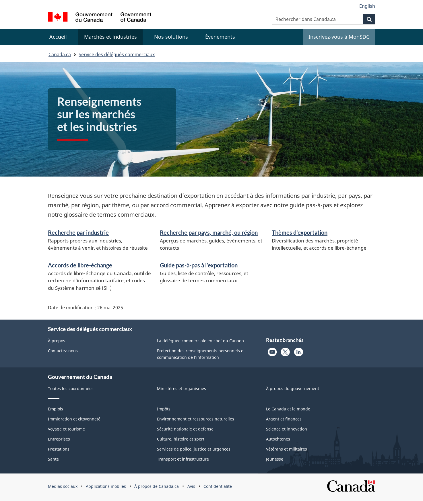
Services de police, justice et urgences (193, 449)
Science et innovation (286, 429)
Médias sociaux (62, 486)
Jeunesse (274, 459)
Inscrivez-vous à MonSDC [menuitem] (338, 36)
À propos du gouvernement (292, 388)
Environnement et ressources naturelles (195, 419)
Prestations (58, 449)
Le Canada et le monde (288, 409)
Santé (53, 459)
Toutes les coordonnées (71, 388)
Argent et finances (284, 419)
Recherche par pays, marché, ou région (209, 232)
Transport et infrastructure (183, 459)
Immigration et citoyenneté (74, 419)
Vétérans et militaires (286, 449)
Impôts (163, 409)
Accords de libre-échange (80, 265)
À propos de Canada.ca (156, 486)
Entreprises (59, 439)
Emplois (55, 409)
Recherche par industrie (78, 232)
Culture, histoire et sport (180, 439)
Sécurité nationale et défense (185, 429)
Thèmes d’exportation (299, 232)
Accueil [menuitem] (58, 36)
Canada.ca (59, 54)
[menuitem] (110, 37)
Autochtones (278, 439)
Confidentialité (217, 486)
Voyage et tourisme (66, 429)
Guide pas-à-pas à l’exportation (199, 265)
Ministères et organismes (181, 388)
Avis (191, 486)
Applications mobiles (106, 486)
